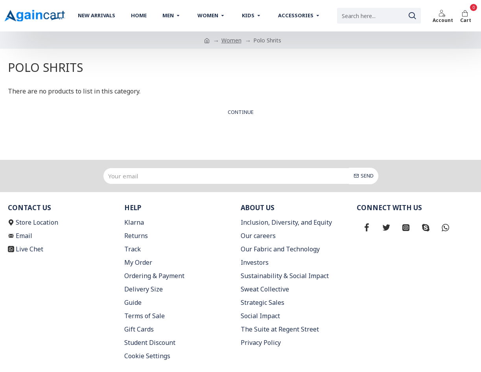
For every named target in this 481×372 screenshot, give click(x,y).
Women (231, 40)
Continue (241, 111)
